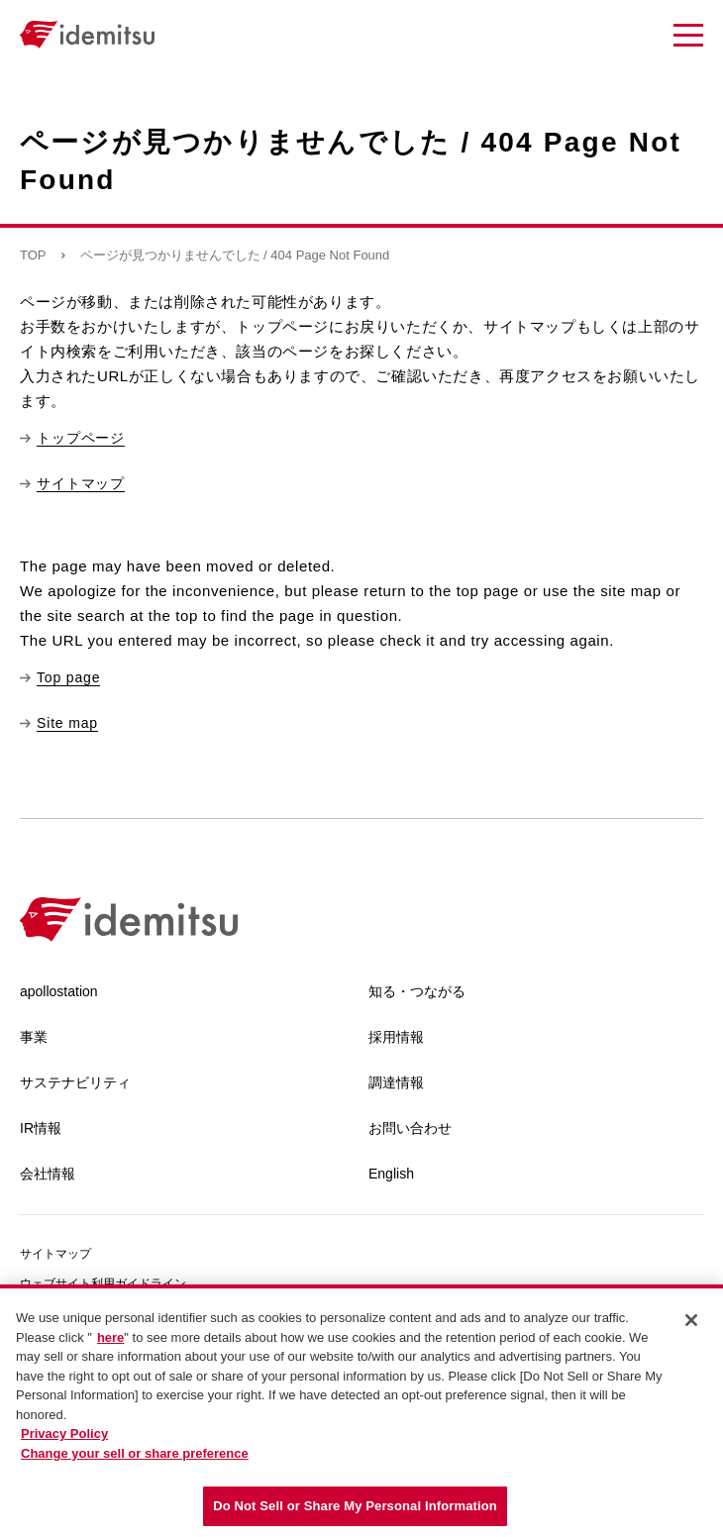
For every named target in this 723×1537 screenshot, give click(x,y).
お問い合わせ (410, 1128)
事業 (34, 1037)
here (110, 1337)
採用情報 (396, 1037)
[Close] (691, 1320)
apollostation (59, 991)
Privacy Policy (64, 1433)
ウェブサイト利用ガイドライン (103, 1283)
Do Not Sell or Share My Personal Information (355, 1505)
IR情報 (40, 1128)
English (391, 1173)
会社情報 (47, 1173)
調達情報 (396, 1082)
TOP (33, 255)
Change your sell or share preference (135, 1453)
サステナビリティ (75, 1082)
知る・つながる (416, 991)
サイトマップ (55, 1254)
